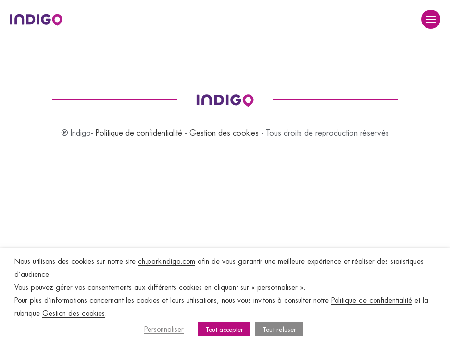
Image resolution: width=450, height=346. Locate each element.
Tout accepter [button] (224, 329)
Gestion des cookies (224, 133)
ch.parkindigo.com (166, 261)
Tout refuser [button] (279, 329)
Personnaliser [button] (164, 329)
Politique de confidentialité (139, 133)
